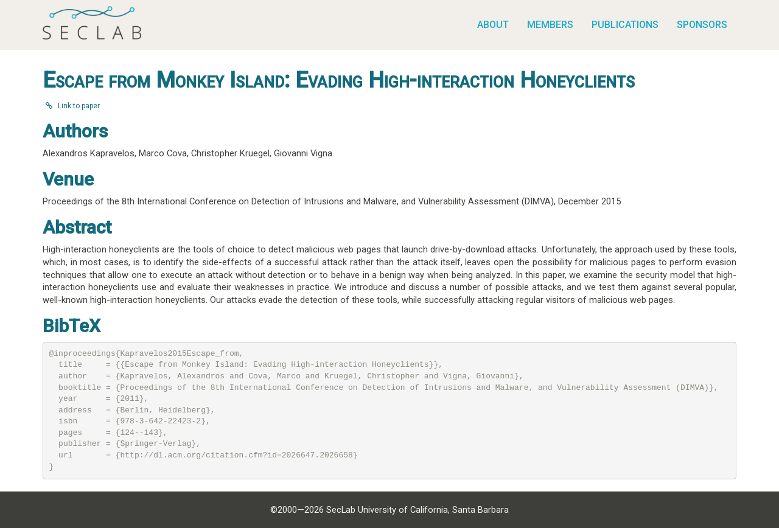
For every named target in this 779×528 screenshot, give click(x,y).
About (493, 24)
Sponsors (702, 24)
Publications (625, 24)
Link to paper (73, 106)
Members (550, 24)
